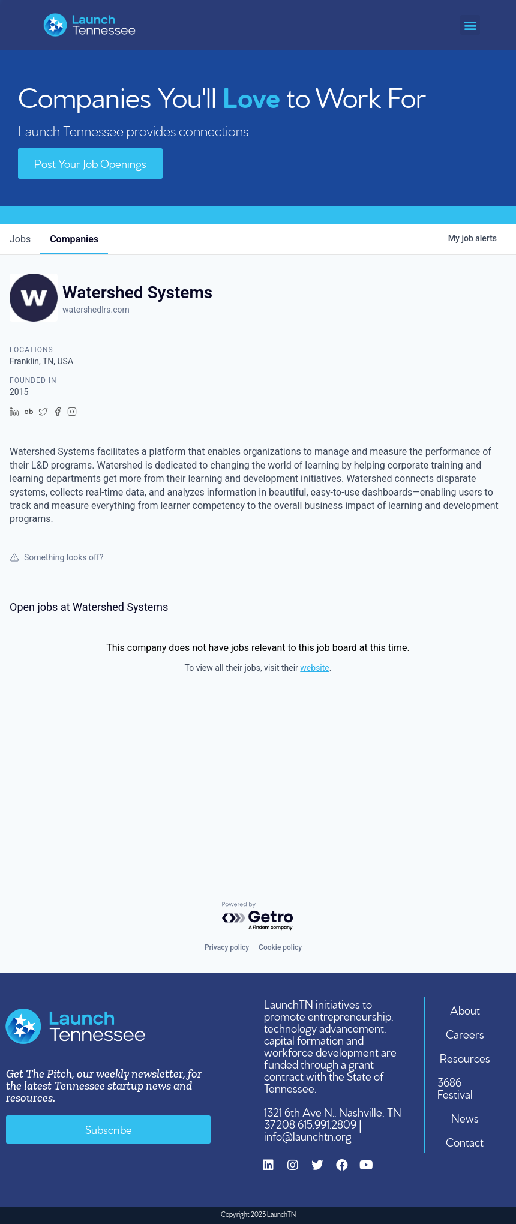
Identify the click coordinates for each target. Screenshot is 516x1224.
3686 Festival (455, 1087)
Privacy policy (227, 947)
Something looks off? (56, 557)
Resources (465, 1057)
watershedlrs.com (96, 309)
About (465, 1009)
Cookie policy (280, 947)
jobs (20, 239)
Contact (465, 1141)
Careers (465, 1033)
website (314, 668)
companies (74, 239)
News (465, 1117)
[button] (470, 25)
